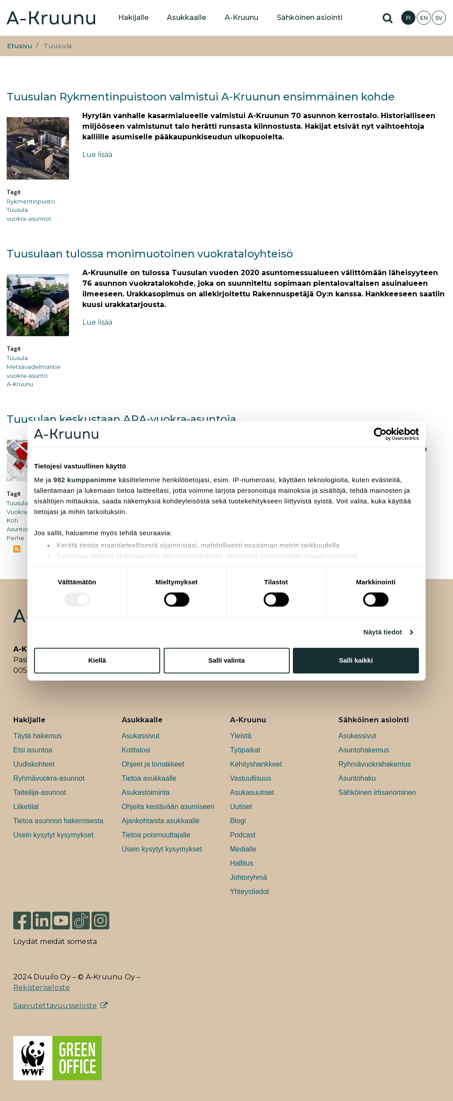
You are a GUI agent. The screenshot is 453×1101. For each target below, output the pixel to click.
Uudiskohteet (33, 764)
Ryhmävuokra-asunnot (48, 778)
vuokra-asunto (27, 375)
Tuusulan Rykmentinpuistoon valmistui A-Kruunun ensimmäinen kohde (201, 96)
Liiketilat (26, 806)
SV (438, 18)
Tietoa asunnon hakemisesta (58, 821)
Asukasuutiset (252, 792)
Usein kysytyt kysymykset (53, 835)
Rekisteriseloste (41, 987)
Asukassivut (140, 736)
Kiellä (97, 660)
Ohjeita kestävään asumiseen (168, 806)
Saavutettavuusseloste (55, 1005)
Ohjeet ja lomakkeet (153, 764)
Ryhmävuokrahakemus (374, 764)
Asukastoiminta (146, 792)
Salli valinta (226, 660)
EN (424, 18)
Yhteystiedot (249, 891)
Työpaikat (245, 750)
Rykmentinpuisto (31, 201)
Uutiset (241, 806)
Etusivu (19, 46)
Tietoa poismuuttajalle (156, 835)
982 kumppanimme (85, 479)
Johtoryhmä (248, 877)
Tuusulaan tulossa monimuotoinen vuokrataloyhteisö (150, 253)
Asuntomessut (27, 529)
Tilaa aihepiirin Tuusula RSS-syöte (16, 548)
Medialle (243, 849)
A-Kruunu (20, 383)
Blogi (238, 821)
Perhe (15, 537)
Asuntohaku (357, 778)
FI (408, 18)
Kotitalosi (136, 750)
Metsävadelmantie (34, 366)
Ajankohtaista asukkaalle (161, 821)
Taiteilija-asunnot (39, 792)
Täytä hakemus (37, 736)
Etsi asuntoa (32, 750)
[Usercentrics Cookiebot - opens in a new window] (380, 434)
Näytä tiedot (383, 632)
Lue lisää (97, 154)
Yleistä (240, 736)
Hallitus (241, 863)
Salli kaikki (356, 660)
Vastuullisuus (250, 778)
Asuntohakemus (363, 750)
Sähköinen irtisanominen (377, 792)
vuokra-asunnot (29, 218)
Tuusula (17, 209)
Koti (12, 520)
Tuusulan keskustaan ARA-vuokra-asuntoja (121, 419)
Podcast (243, 835)
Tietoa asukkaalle (149, 778)
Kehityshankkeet (256, 764)
